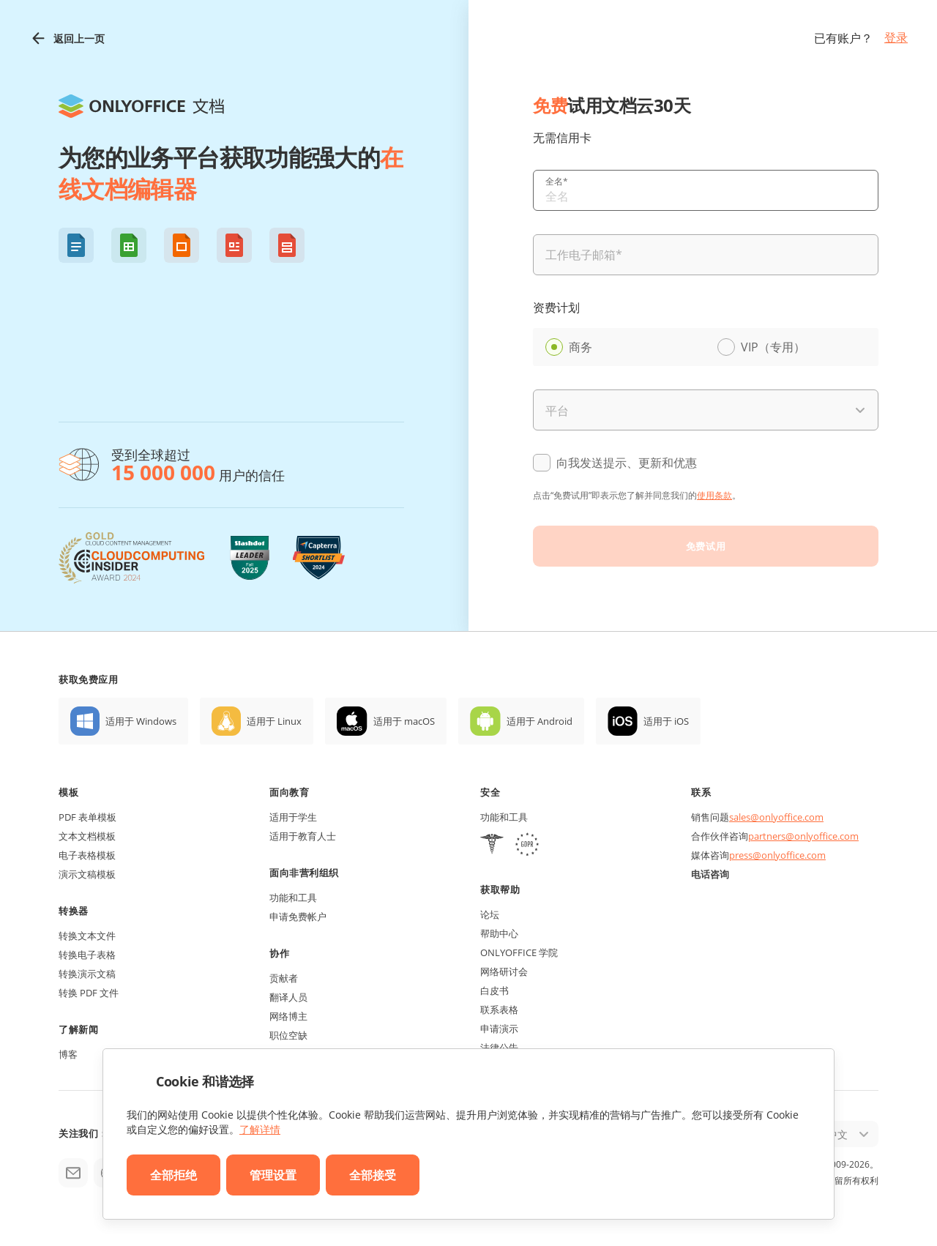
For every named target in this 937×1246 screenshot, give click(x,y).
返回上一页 (67, 38)
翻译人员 (288, 997)
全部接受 (372, 1175)
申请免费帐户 (297, 916)
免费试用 (705, 546)
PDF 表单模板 (87, 817)
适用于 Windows (140, 721)
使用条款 (714, 495)
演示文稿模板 (87, 874)
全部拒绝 (173, 1175)
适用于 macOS (404, 721)
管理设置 (273, 1175)
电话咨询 (710, 874)
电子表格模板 (87, 855)
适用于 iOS (666, 721)
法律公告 (499, 1047)
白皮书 (494, 990)
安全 (490, 792)
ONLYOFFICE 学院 (519, 952)
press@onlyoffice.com (777, 855)
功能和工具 (293, 897)
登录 (896, 37)
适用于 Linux (274, 721)
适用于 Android (539, 721)
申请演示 (499, 1028)
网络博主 (288, 1016)
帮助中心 (499, 933)
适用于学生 (293, 817)
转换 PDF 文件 (89, 992)
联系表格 (499, 1009)
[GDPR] (527, 845)
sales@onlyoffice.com (776, 817)
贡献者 (283, 978)
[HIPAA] (492, 845)
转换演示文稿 (87, 973)
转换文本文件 (87, 935)
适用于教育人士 (302, 836)
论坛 (489, 914)
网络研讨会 (504, 971)
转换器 (74, 910)
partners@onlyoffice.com (803, 836)
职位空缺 (288, 1035)
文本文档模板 (87, 836)
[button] (76, 245)
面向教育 (289, 792)
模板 (68, 792)
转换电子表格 (87, 954)
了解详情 (259, 1129)
